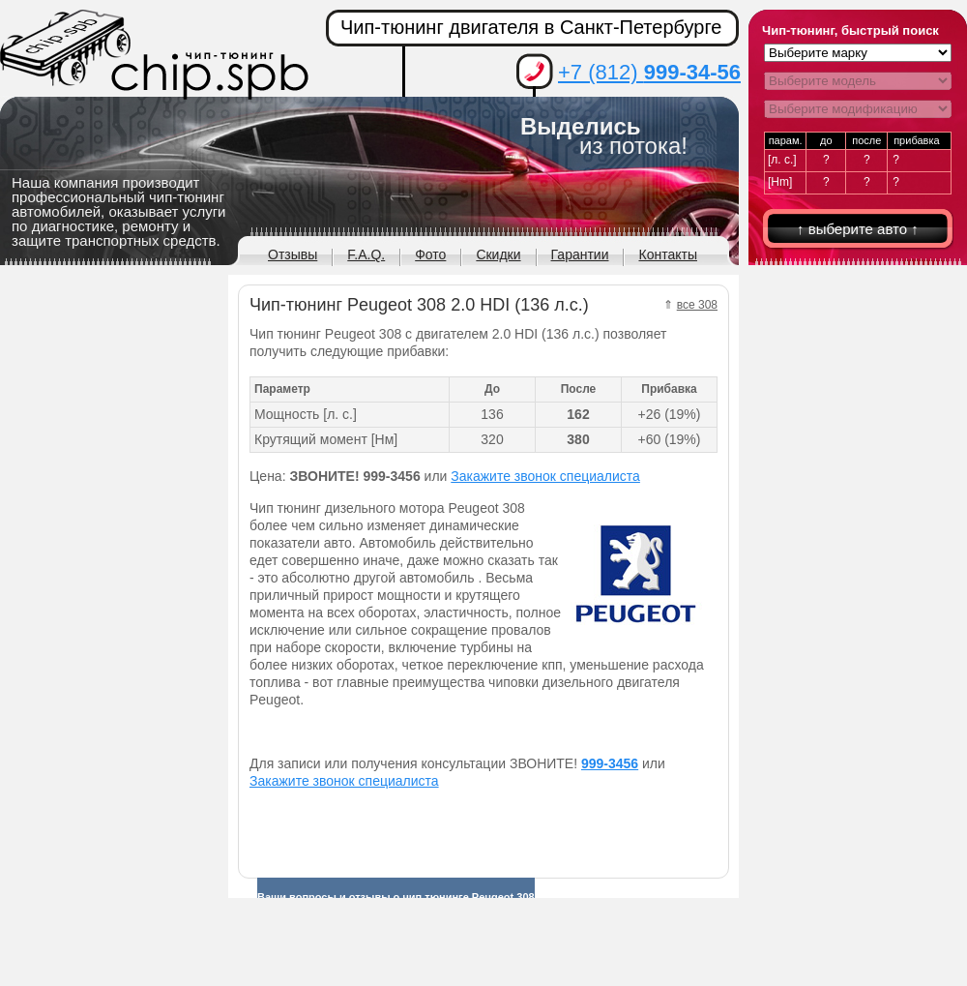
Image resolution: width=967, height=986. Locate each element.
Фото (430, 254)
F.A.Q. (366, 254)
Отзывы (292, 254)
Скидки (498, 254)
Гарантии (580, 254)
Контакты (667, 254)
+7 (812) (649, 72)
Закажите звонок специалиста (545, 476)
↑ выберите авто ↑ (858, 229)
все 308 (697, 305)
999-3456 (609, 763)
